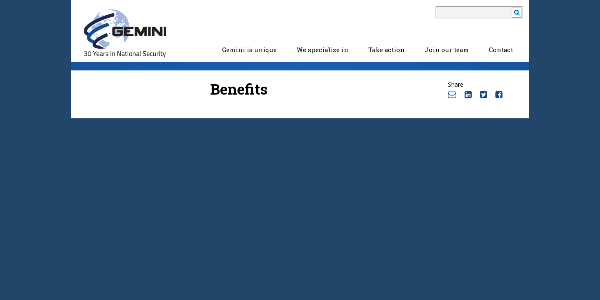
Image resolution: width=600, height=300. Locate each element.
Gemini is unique (249, 49)
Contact (501, 49)
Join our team (447, 49)
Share (455, 84)
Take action (386, 49)
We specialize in (322, 49)
